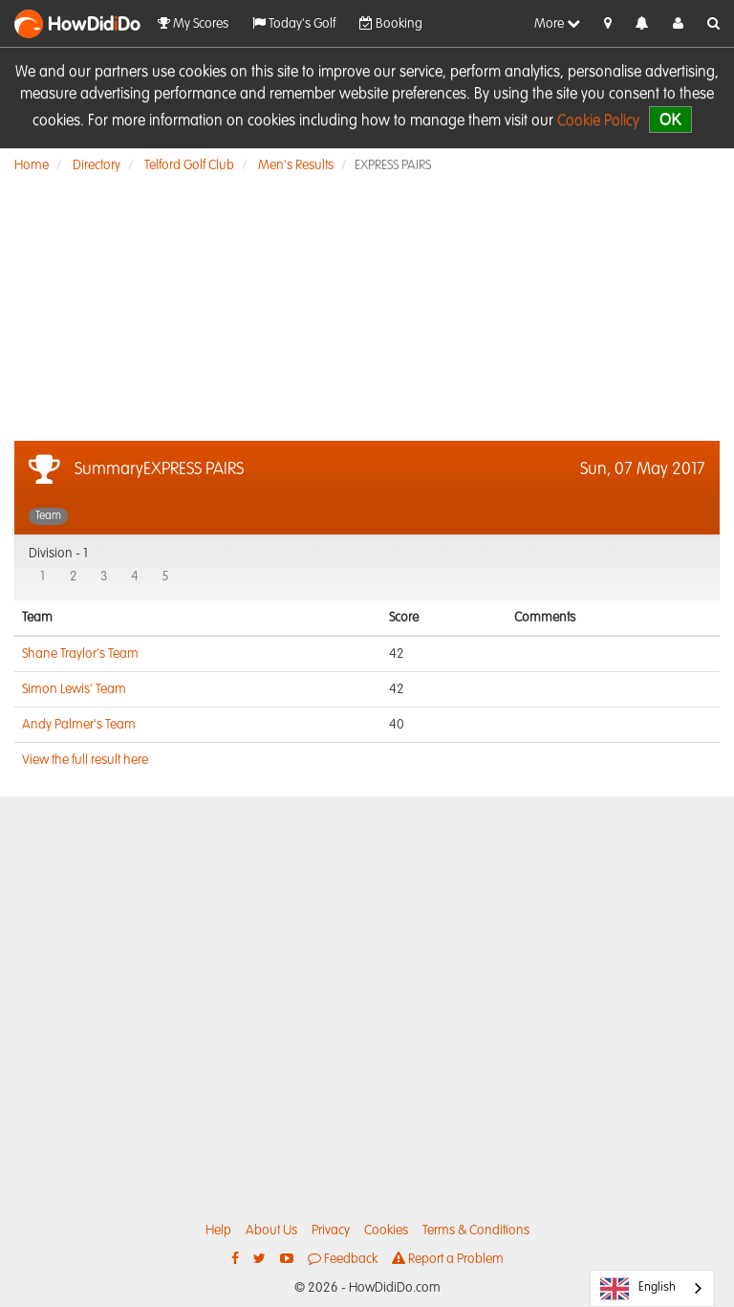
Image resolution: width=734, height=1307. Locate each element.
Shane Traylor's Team (80, 654)
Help (218, 1230)
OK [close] (670, 119)
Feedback (343, 1259)
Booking (390, 23)
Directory (96, 165)
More (557, 23)
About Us (271, 1230)
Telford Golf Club (189, 165)
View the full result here (85, 760)
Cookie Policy (598, 121)
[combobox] (652, 1288)
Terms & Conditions (475, 1230)
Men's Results (296, 165)
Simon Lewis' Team (74, 689)
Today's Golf (293, 23)
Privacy (331, 1230)
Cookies (386, 1230)
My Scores (193, 23)
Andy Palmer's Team (79, 724)
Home (31, 165)
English (638, 1288)
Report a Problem (448, 1259)
